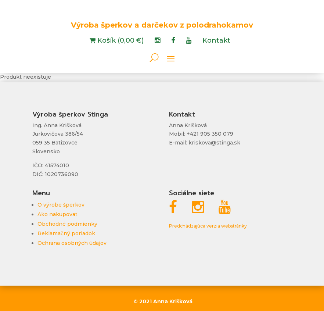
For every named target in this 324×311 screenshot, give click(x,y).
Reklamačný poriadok (66, 233)
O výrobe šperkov (60, 204)
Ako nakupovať (57, 214)
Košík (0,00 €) (120, 41)
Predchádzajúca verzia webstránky (208, 226)
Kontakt (216, 41)
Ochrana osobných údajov (72, 243)
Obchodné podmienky (67, 224)
